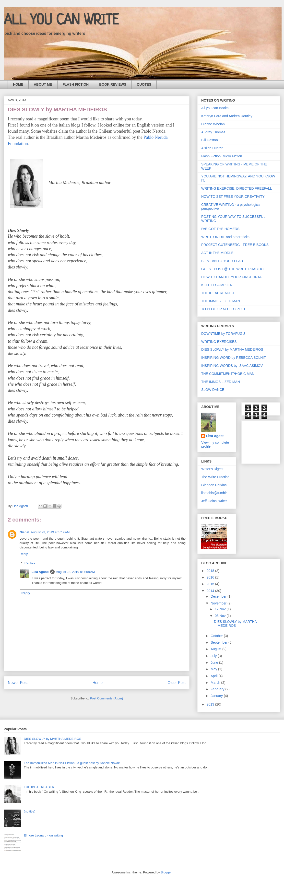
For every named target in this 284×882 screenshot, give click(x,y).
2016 (211, 577)
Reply (24, 554)
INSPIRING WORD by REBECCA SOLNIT (233, 358)
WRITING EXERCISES (219, 342)
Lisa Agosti (40, 572)
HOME (18, 84)
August (216, 649)
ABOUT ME (43, 84)
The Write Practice (215, 477)
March (216, 683)
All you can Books (214, 108)
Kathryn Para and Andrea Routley (226, 116)
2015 (211, 584)
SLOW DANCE (212, 390)
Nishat (24, 532)
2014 (211, 591)
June (215, 662)
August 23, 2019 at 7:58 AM (75, 572)
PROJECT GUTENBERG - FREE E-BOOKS (235, 245)
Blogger (166, 872)
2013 (211, 704)
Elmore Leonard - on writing (43, 835)
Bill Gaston (209, 140)
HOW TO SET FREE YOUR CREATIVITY (233, 196)
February (218, 689)
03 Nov (220, 616)
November (219, 603)
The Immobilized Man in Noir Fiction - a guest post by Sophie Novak (72, 763)
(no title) (29, 811)
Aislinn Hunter (212, 148)
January (217, 696)
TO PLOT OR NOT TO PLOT (223, 309)
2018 (211, 571)
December (219, 596)
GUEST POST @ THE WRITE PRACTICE (233, 269)
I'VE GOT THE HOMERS (220, 229)
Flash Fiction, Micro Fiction (221, 156)
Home (98, 683)
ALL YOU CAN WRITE (61, 20)
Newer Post (18, 683)
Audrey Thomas (213, 132)
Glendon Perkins (214, 485)
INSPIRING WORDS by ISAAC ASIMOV (232, 366)
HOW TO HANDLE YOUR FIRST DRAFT (232, 277)
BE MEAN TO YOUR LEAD (222, 261)
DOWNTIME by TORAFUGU (223, 334)
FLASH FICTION (76, 84)
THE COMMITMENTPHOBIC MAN (227, 374)
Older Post (176, 683)
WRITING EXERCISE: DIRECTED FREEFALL (236, 188)
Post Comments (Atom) (106, 698)
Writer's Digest (212, 469)
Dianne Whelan (213, 124)
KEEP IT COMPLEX (216, 285)
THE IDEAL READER (217, 293)
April (214, 676)
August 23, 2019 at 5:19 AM (50, 532)
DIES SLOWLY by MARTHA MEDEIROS (232, 349)
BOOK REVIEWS (112, 84)
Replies (29, 563)
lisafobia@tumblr (214, 493)
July (214, 656)
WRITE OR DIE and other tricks (225, 237)
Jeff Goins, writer (214, 501)
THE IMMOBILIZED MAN (220, 301)
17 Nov (220, 609)
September (219, 642)
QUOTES (144, 84)
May (214, 669)
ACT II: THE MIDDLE (217, 253)
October (217, 636)
